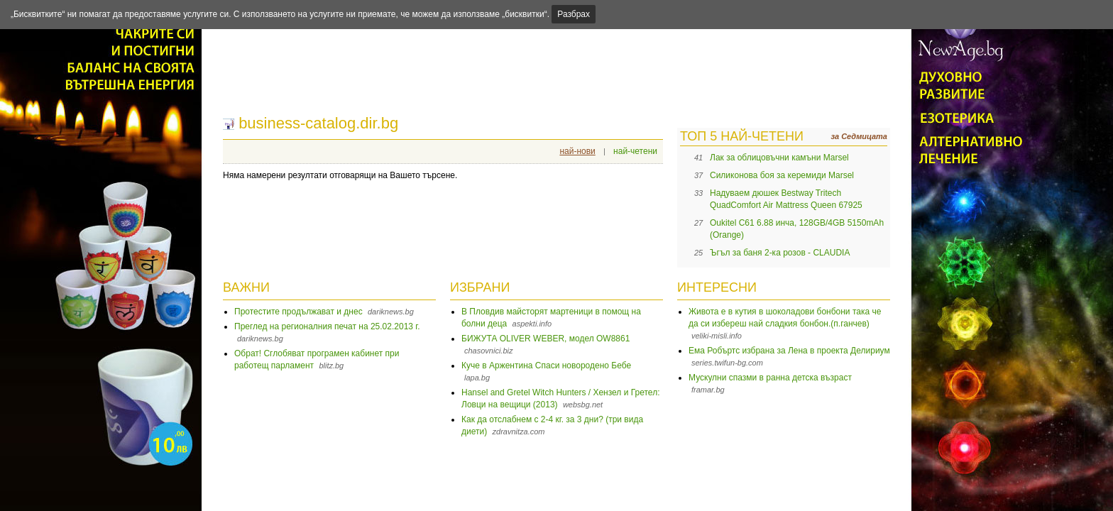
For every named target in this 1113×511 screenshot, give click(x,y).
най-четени (635, 151)
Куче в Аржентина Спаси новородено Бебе (546, 365)
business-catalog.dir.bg (318, 123)
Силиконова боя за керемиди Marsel (782, 175)
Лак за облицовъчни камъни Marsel (779, 158)
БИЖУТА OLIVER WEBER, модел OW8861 (545, 339)
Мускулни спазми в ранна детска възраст (770, 378)
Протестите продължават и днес (298, 312)
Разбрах (573, 14)
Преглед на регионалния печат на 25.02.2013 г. (327, 326)
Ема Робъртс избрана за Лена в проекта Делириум (789, 351)
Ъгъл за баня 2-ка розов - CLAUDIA (780, 253)
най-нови (577, 151)
